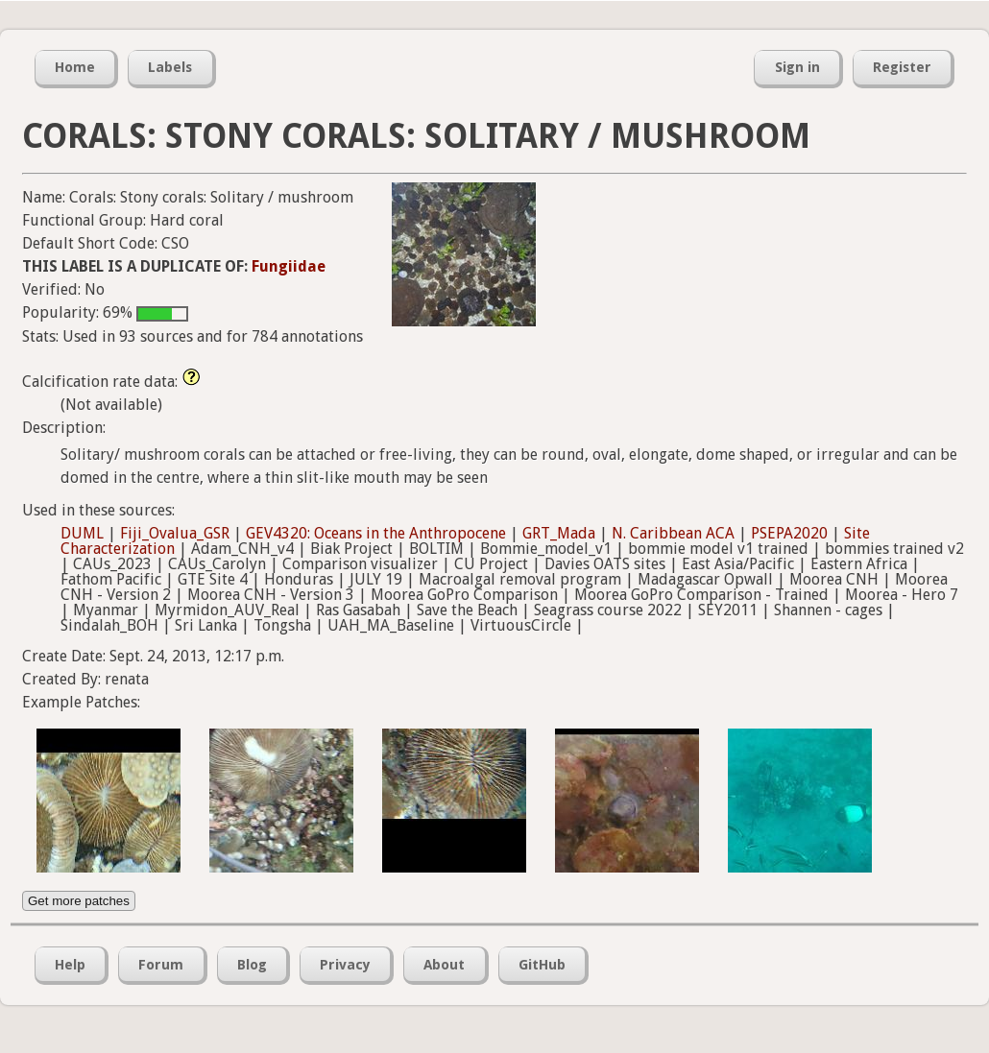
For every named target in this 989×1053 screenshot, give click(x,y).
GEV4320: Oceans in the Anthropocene (376, 533)
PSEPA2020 (789, 533)
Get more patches (79, 901)
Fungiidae (289, 266)
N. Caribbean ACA (673, 533)
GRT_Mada (558, 533)
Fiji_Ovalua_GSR (174, 533)
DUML (82, 533)
